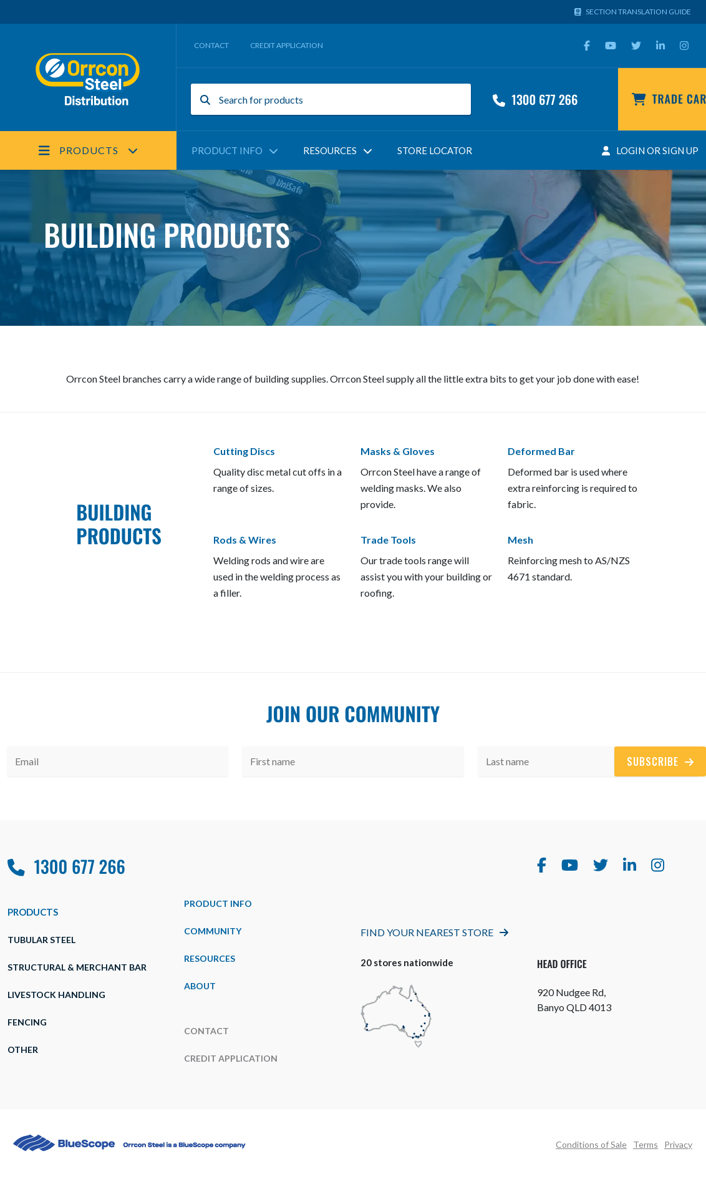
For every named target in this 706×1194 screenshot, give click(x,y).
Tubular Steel (41, 939)
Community (212, 931)
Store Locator (434, 150)
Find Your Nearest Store (434, 932)
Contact (211, 45)
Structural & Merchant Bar (77, 967)
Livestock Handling (56, 994)
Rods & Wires (244, 540)
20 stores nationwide (406, 962)
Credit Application (286, 45)
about (200, 986)
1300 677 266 (535, 99)
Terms (645, 1144)
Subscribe (660, 761)
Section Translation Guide (633, 11)
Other (22, 1049)
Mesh (520, 540)
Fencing (27, 1022)
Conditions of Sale (591, 1144)
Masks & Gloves (397, 451)
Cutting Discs (244, 451)
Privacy (678, 1144)
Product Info (234, 150)
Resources (337, 150)
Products (88, 150)
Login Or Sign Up (650, 150)
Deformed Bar (541, 451)
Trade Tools (388, 540)
